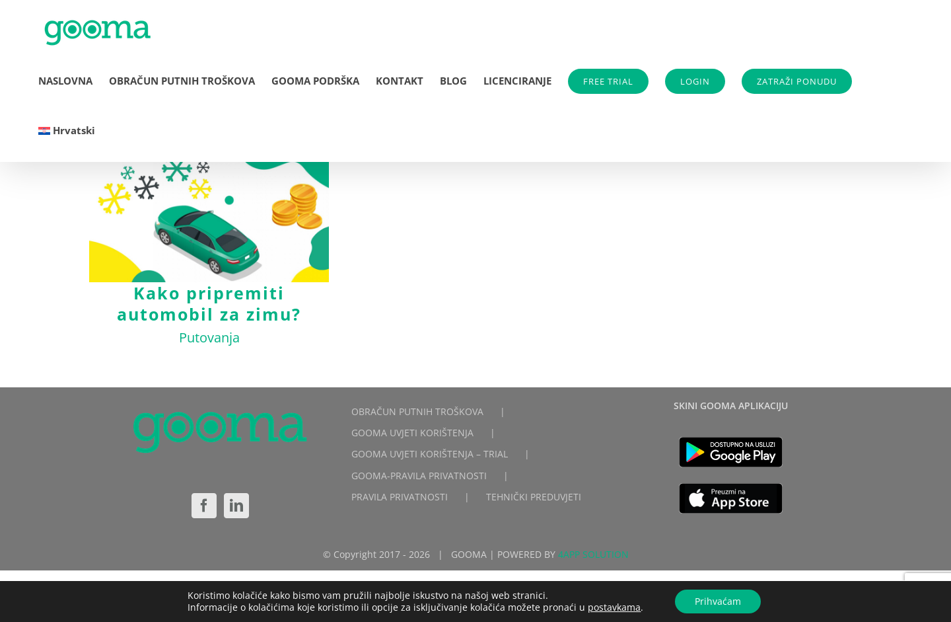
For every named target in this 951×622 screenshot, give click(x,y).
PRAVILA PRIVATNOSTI (399, 496)
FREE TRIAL (608, 81)
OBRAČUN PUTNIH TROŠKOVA (417, 411)
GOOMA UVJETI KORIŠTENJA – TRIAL (429, 453)
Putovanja (209, 337)
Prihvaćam (718, 601)
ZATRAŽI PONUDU (797, 81)
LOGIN (695, 81)
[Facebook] (204, 505)
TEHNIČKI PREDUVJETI (533, 496)
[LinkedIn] (236, 505)
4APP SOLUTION (593, 554)
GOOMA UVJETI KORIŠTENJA (412, 432)
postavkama (614, 607)
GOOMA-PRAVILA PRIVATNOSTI (419, 475)
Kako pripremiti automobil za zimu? (209, 303)
